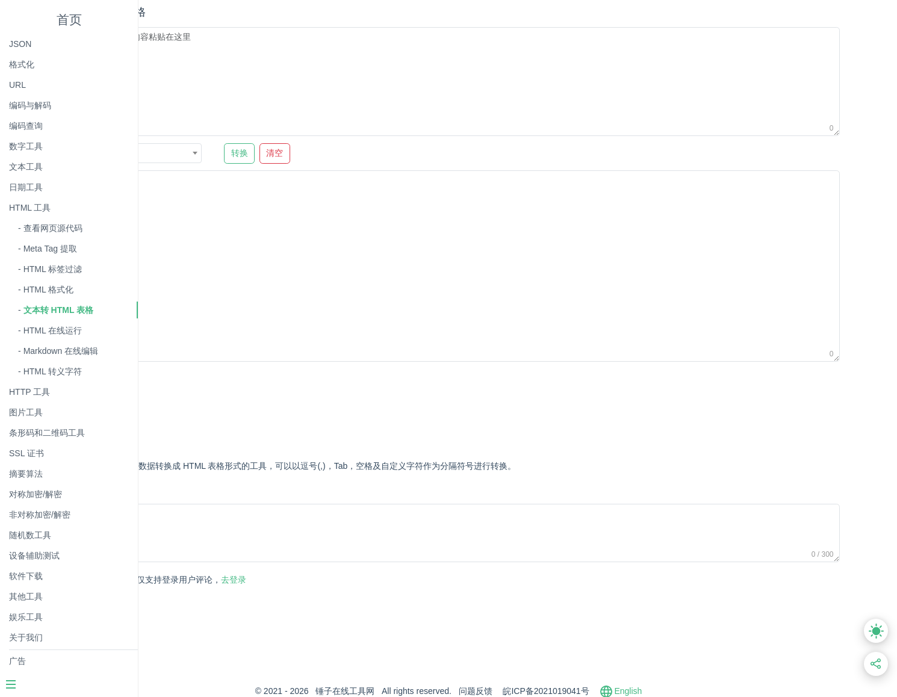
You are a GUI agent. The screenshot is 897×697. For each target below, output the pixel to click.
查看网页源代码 (52, 228)
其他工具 (26, 596)
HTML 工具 (30, 207)
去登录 (298, 579)
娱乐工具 (26, 617)
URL (17, 85)
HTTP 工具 (29, 392)
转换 (354, 153)
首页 (69, 19)
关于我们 (26, 637)
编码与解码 (30, 105)
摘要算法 (26, 474)
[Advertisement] (392, 397)
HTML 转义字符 (52, 371)
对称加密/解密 (35, 494)
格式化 (21, 64)
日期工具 (26, 187)
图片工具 (26, 412)
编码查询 (26, 126)
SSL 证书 (26, 453)
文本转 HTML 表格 (58, 310)
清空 (390, 153)
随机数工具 (30, 535)
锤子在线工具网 (414, 691)
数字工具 (26, 146)
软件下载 (26, 576)
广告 (17, 661)
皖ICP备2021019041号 (615, 691)
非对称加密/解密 (39, 514)
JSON (20, 44)
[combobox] (263, 153)
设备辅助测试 (34, 555)
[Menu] (68, 685)
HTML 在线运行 (52, 330)
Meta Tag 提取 (50, 248)
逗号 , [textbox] (225, 153)
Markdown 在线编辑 (60, 351)
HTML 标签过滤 (52, 269)
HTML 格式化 (48, 289)
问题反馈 (545, 691)
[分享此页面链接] (876, 664)
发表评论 (197, 580)
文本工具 (26, 167)
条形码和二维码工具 (47, 433)
